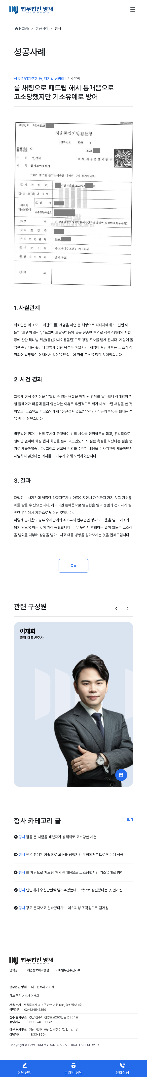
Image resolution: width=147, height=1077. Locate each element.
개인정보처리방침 (38, 970)
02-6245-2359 (35, 1009)
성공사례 (42, 28)
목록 (73, 566)
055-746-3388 (40, 1022)
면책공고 (14, 970)
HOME (21, 28)
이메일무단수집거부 (68, 970)
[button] (116, 608)
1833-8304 (38, 1034)
